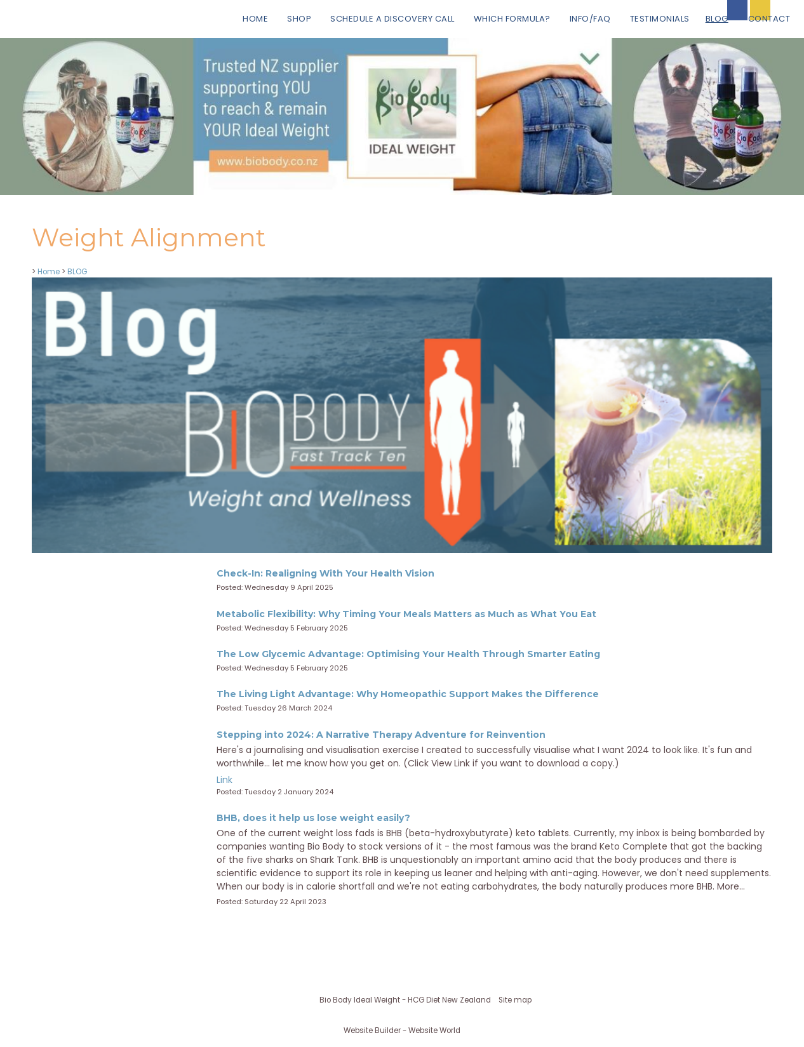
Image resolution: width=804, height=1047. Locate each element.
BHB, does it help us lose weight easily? (313, 818)
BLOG (717, 19)
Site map (515, 1000)
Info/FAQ (590, 19)
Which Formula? (512, 19)
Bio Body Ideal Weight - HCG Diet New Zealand (405, 1000)
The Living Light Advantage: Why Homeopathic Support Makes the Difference (408, 694)
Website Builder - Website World (402, 1030)
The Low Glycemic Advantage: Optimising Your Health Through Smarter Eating (408, 654)
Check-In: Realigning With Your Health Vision (325, 573)
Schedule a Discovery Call (392, 19)
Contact (769, 19)
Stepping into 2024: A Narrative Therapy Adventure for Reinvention (381, 734)
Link (224, 779)
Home (255, 19)
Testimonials (660, 19)
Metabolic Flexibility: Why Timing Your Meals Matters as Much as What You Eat (406, 614)
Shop (299, 19)
